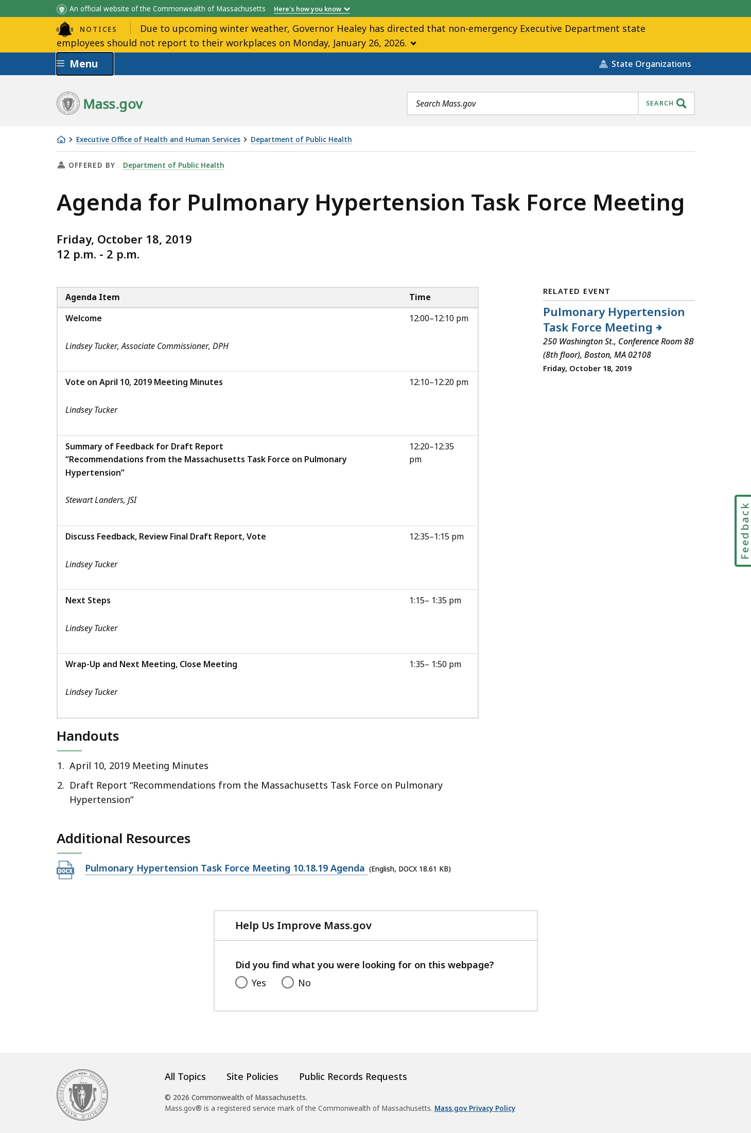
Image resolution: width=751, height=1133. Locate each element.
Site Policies (252, 1076)
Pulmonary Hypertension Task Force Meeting (614, 319)
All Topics (185, 1076)
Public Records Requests (353, 1076)
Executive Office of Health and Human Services (158, 139)
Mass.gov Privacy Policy (474, 1108)
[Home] (61, 139)
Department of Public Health (301, 139)
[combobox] (551, 103)
